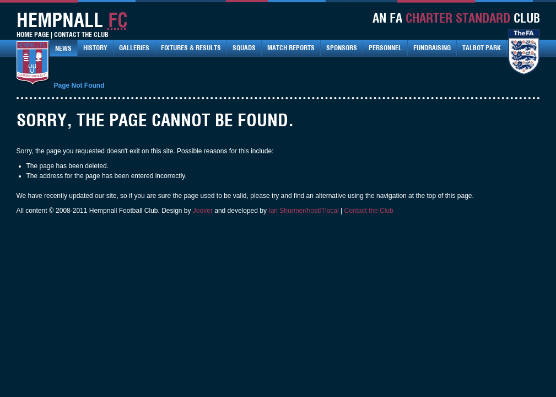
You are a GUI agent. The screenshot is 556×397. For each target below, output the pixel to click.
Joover (203, 210)
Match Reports (291, 48)
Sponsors (341, 48)
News (63, 48)
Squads (244, 48)
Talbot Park (481, 48)
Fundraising (432, 48)
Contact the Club (368, 210)
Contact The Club (81, 34)
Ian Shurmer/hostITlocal (303, 210)
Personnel (385, 48)
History (95, 48)
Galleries (134, 48)
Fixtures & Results (191, 48)
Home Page (33, 34)
